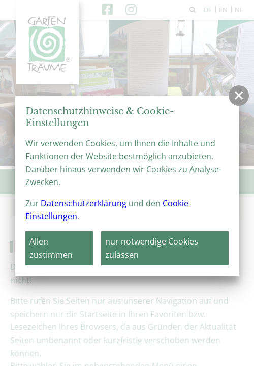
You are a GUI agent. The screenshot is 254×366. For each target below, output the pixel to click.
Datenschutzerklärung (83, 203)
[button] (239, 95)
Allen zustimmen (51, 248)
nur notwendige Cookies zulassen (151, 248)
